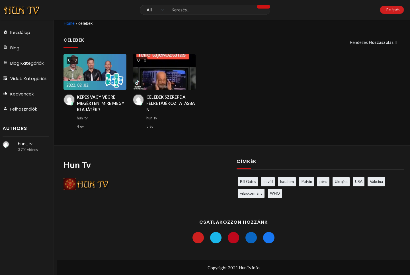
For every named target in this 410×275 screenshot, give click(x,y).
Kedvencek (20, 94)
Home (69, 23)
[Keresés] (205, 10)
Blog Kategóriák (25, 63)
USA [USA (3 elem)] (358, 181)
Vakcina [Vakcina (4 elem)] (376, 181)
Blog (12, 48)
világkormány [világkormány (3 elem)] (251, 193)
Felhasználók (21, 109)
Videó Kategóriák (26, 79)
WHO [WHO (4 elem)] (275, 193)
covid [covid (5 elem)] (268, 181)
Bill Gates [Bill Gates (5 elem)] (248, 181)
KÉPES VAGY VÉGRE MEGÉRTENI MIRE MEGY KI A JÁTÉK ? (97, 104)
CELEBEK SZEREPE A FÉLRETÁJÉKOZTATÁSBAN (170, 104)
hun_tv (27, 144)
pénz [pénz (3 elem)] (323, 181)
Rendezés (372, 42)
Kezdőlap (18, 32)
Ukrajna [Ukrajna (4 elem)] (341, 181)
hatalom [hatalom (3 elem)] (287, 181)
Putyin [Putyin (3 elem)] (306, 181)
